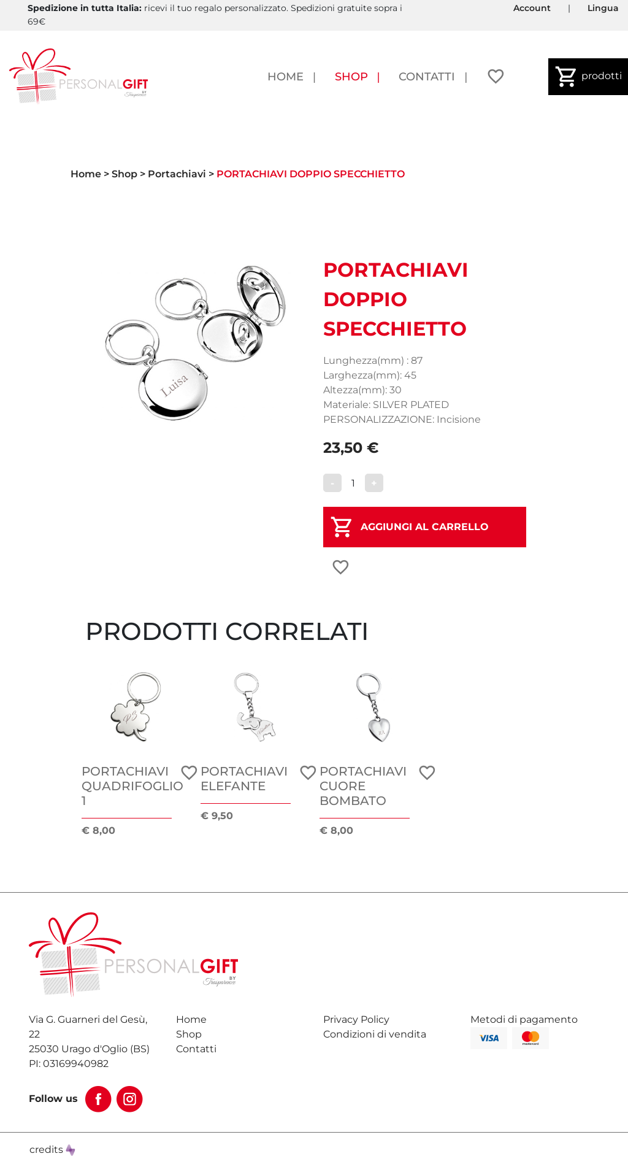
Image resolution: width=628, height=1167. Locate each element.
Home (285, 76)
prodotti (588, 76)
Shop (351, 76)
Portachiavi (177, 174)
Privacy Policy (356, 1019)
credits (52, 1149)
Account (532, 7)
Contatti (427, 76)
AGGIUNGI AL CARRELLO (425, 527)
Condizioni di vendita (374, 1034)
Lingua (603, 7)
